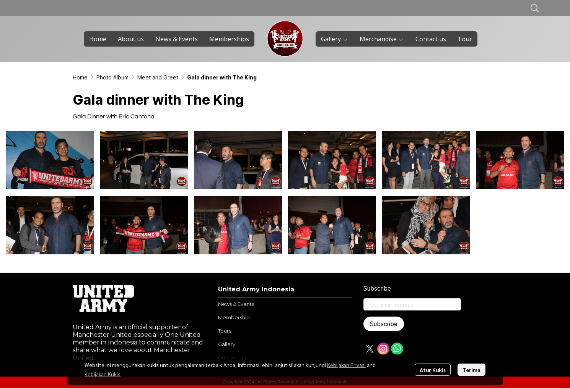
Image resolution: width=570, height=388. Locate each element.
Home (80, 77)
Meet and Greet (157, 77)
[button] (534, 8)
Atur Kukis (433, 369)
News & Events (236, 304)
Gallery (226, 344)
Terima (471, 369)
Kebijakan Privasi (346, 364)
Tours (224, 331)
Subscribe (383, 324)
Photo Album (112, 77)
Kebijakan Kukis (103, 373)
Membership (234, 317)
